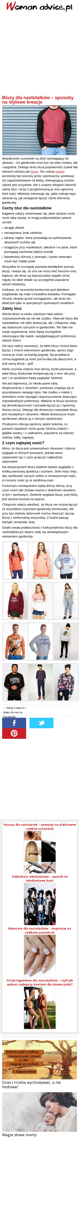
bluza (34, 171)
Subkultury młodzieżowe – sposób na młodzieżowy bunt (40, 878)
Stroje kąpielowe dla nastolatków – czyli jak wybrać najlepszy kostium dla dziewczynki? (40, 982)
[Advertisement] (39, 55)
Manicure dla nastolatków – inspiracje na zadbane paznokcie (39, 930)
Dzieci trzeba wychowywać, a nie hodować (31, 1084)
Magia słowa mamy (19, 1134)
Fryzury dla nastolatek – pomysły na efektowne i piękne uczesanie (40, 827)
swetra (59, 171)
